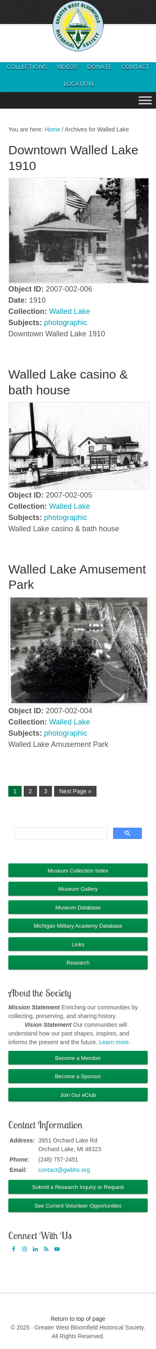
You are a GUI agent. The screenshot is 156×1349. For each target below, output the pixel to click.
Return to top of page (78, 1318)
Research (78, 963)
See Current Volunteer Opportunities (78, 1206)
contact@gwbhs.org (64, 1170)
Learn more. (114, 1042)
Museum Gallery (78, 889)
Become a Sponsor (78, 1076)
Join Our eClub (78, 1095)
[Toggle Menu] (145, 100)
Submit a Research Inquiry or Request (78, 1187)
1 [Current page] (15, 791)
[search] (60, 833)
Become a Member (78, 1058)
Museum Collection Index (78, 871)
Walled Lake (69, 311)
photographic (65, 322)
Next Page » (75, 791)
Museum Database (78, 907)
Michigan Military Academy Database (78, 926)
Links (78, 944)
